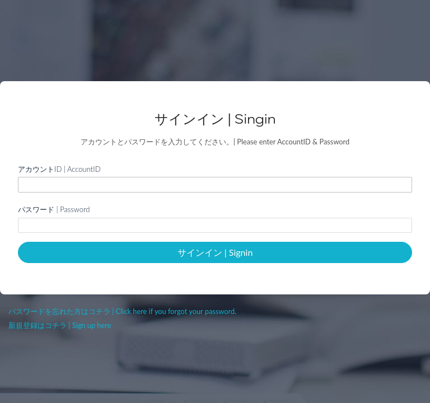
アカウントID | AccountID (59, 169)
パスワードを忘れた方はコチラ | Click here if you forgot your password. (122, 311)
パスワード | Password (54, 209)
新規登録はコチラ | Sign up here (59, 325)
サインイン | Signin (215, 252)
